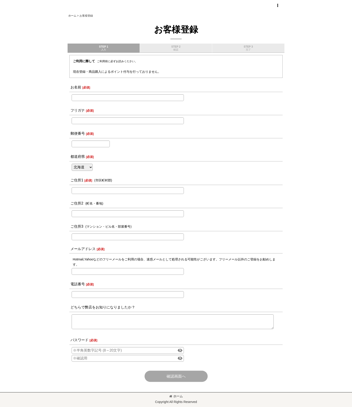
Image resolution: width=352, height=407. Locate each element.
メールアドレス (83, 249)
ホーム (176, 396)
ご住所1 (76, 180)
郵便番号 (77, 133)
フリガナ (77, 110)
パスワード (79, 340)
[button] (277, 5)
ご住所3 (76, 226)
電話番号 (77, 284)
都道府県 (77, 156)
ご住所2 (76, 203)
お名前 (75, 87)
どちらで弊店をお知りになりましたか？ (102, 307)
